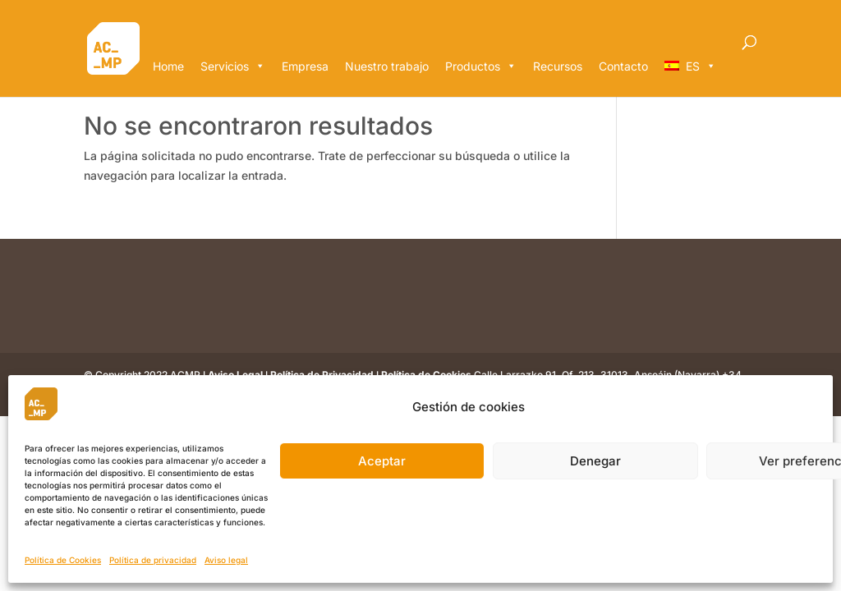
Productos (481, 66)
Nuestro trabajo (387, 66)
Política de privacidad (152, 560)
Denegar (595, 461)
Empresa (305, 66)
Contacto (623, 66)
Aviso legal (226, 560)
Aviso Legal (235, 375)
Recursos (557, 66)
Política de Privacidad (322, 375)
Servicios (232, 66)
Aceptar (382, 461)
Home (168, 66)
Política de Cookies (63, 560)
